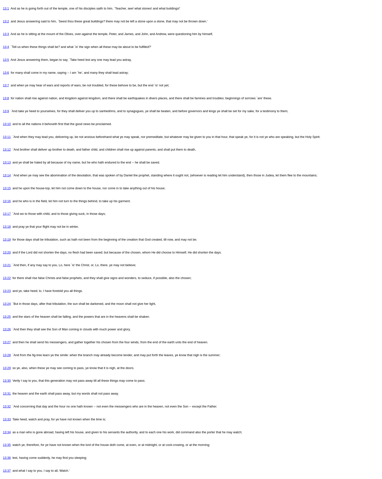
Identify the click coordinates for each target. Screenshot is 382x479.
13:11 (7, 137)
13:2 (6, 21)
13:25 (7, 316)
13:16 (7, 201)
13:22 (7, 278)
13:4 (6, 47)
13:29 (7, 368)
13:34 (7, 432)
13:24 (7, 304)
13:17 (7, 214)
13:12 (7, 149)
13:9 (6, 111)
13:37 (7, 470)
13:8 (6, 98)
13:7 (6, 85)
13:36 (7, 458)
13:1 (6, 8)
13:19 (7, 239)
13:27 (7, 342)
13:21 (7, 265)
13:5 (6, 60)
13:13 (7, 162)
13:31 (7, 393)
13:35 (7, 445)
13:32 (7, 406)
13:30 (7, 380)
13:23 (7, 291)
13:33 (7, 419)
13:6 (6, 72)
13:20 (7, 252)
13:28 (7, 355)
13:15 (7, 188)
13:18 (7, 226)
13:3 (6, 34)
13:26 (7, 329)
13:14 (7, 175)
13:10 (7, 124)
